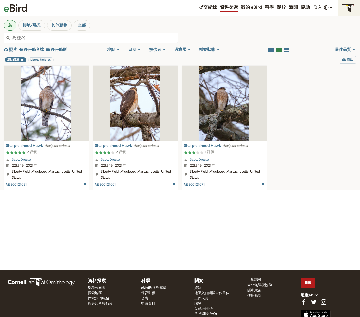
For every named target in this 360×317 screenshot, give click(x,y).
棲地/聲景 (32, 25)
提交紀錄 (208, 7)
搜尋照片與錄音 (100, 303)
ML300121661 (105, 184)
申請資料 (148, 303)
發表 (144, 298)
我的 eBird (251, 7)
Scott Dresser (22, 159)
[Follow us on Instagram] (324, 302)
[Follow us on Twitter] (314, 302)
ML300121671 (194, 184)
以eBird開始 (203, 309)
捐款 (308, 283)
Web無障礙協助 (260, 285)
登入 (318, 7)
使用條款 (255, 295)
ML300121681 (16, 184)
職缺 (198, 303)
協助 (305, 7)
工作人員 (201, 298)
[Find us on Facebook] (304, 302)
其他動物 (60, 25)
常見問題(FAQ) (205, 314)
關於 (281, 7)
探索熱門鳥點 (98, 298)
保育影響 (148, 293)
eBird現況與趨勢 (153, 288)
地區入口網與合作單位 (212, 293)
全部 (82, 25)
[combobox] (95, 38)
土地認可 (255, 280)
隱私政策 (255, 290)
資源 (198, 288)
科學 (269, 7)
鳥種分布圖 (97, 288)
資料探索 (229, 7)
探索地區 (95, 293)
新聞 (293, 7)
